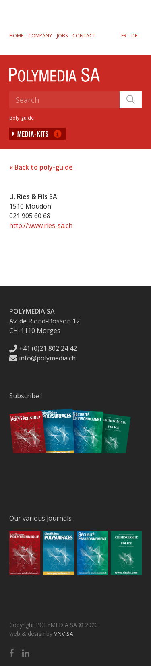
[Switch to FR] (123, 35)
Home (16, 35)
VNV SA (63, 633)
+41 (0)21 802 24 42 (43, 348)
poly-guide (21, 117)
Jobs (62, 35)
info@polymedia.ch (42, 358)
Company (40, 35)
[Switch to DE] (134, 35)
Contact (83, 35)
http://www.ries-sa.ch (40, 225)
